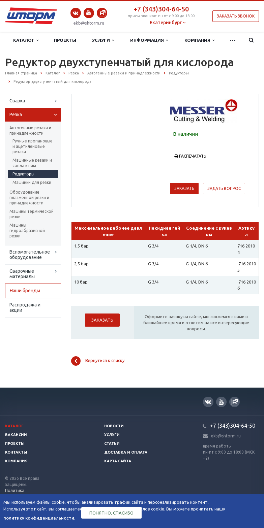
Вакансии (16, 435)
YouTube (89, 12)
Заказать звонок (236, 16)
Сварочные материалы (22, 273)
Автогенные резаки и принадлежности (30, 130)
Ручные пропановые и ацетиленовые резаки (32, 146)
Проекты (65, 40)
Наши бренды (25, 290)
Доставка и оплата (125, 452)
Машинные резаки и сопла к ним (32, 163)
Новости (114, 426)
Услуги (103, 40)
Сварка (17, 100)
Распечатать (190, 156)
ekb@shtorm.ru (89, 23)
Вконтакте (75, 13)
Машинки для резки (31, 182)
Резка (15, 114)
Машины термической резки (31, 214)
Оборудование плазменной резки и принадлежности (29, 197)
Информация (149, 40)
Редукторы (23, 174)
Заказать (184, 188)
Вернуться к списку (97, 361)
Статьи (112, 443)
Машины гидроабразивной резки (27, 230)
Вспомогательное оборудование (29, 254)
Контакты (16, 452)
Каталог (25, 40)
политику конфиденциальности (38, 518)
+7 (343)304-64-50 (161, 8)
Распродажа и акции (24, 307)
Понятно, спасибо (111, 512)
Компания (199, 40)
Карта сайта (117, 461)
